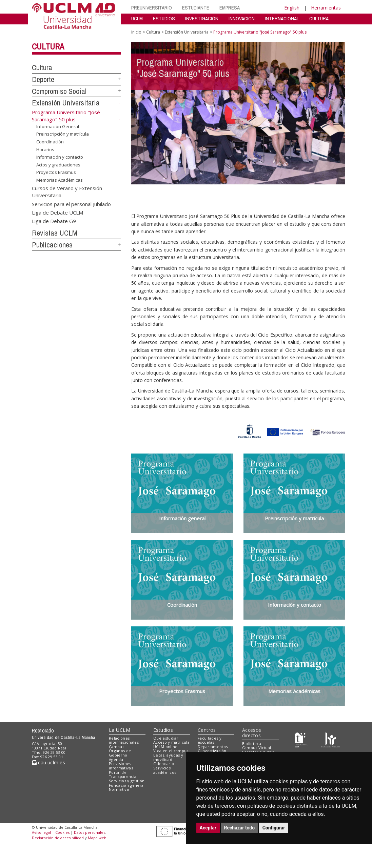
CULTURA (319, 18)
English (291, 7)
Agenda (116, 759)
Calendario (163, 763)
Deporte (43, 79)
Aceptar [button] (208, 827)
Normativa (119, 789)
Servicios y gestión (126, 780)
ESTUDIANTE (195, 7)
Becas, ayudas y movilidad (168, 757)
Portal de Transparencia (122, 774)
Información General (57, 126)
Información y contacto (59, 157)
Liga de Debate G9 (54, 221)
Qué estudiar (165, 738)
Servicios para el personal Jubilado (71, 203)
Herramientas (326, 7)
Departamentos (213, 746)
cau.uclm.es (48, 762)
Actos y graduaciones (58, 165)
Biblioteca (251, 743)
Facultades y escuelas (209, 740)
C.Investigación (212, 750)
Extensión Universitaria (66, 103)
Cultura (48, 46)
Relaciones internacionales (124, 740)
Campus (116, 746)
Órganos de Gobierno (120, 753)
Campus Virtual (256, 747)
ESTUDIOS (164, 18)
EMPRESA (229, 7)
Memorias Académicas (59, 180)
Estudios (163, 730)
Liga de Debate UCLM (57, 212)
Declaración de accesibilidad (58, 837)
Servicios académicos (164, 770)
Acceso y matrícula (171, 742)
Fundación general (127, 785)
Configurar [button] (273, 827)
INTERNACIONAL (282, 18)
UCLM (137, 18)
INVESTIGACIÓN (201, 18)
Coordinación (50, 142)
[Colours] (330, 739)
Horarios (45, 149)
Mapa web (97, 837)
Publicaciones (52, 245)
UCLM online (165, 746)
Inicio (136, 32)
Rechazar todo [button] (239, 827)
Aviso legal (41, 832)
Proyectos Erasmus (56, 172)
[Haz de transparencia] (301, 739)
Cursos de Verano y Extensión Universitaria (67, 191)
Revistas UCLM (54, 233)
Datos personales (89, 832)
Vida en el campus (171, 750)
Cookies (62, 832)
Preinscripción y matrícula (62, 134)
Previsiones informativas (121, 765)
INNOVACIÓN (242, 18)
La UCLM (119, 730)
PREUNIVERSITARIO (151, 7)
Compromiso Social (59, 91)
